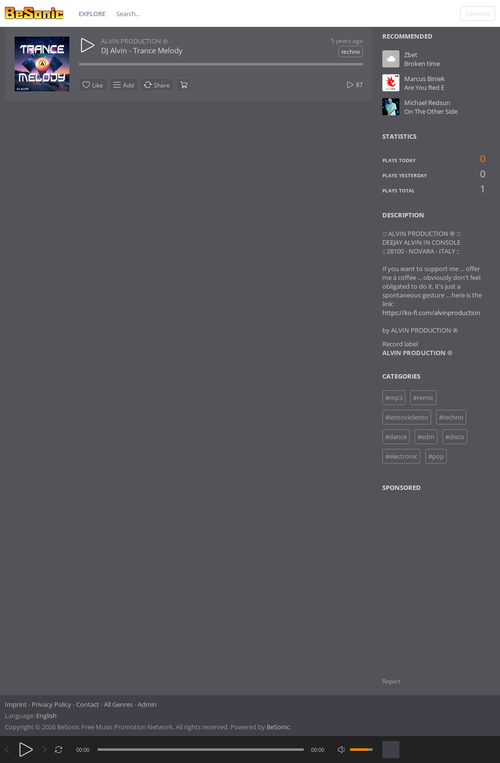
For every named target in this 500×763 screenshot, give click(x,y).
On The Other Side (431, 111)
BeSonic (278, 726)
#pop (436, 456)
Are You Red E (424, 87)
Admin (147, 704)
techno (350, 51)
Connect (477, 13)
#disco (454, 436)
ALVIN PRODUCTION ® (134, 41)
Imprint (16, 704)
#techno (451, 417)
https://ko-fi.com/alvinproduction (431, 312)
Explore (92, 13)
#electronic (401, 456)
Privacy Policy (51, 704)
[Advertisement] (430, 578)
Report (391, 681)
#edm (426, 436)
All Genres (118, 704)
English (46, 715)
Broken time (422, 63)
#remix (423, 397)
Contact (87, 704)
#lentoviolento (406, 417)
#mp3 (393, 397)
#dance (396, 436)
